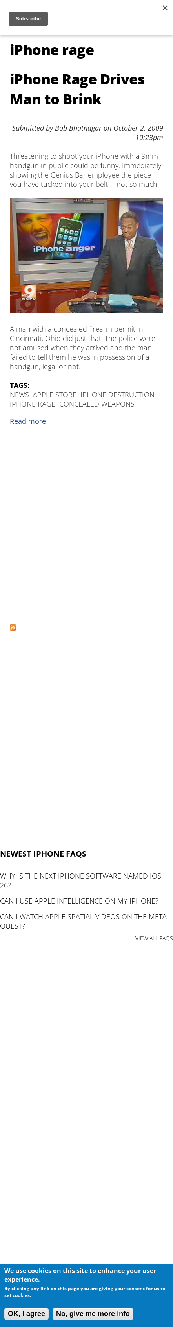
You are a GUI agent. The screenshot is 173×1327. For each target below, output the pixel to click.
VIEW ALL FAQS (154, 938)
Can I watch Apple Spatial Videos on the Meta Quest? (83, 921)
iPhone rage (32, 404)
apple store (54, 394)
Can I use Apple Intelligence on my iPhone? (79, 901)
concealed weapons (97, 404)
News (19, 394)
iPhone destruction (117, 394)
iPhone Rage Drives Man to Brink (77, 89)
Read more (28, 421)
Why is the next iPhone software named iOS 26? (80, 880)
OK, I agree (26, 1314)
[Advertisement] (86, 527)
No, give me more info (93, 1314)
